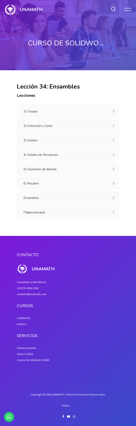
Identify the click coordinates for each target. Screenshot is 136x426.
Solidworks (23, 318)
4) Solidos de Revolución (42, 154)
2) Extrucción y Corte (39, 125)
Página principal (35, 212)
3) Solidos (31, 140)
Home (65, 405)
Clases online (25, 354)
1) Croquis (31, 111)
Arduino (21, 324)
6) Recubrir (32, 183)
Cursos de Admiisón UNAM (33, 360)
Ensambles (32, 197)
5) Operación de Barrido (41, 169)
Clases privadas (27, 348)
